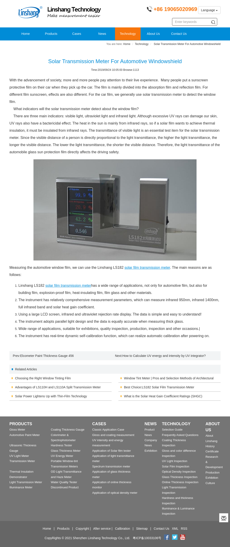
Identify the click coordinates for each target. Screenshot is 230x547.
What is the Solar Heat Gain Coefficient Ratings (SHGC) (163, 396)
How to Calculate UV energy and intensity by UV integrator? (164, 356)
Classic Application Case (108, 429)
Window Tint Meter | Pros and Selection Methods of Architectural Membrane (169, 379)
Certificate (212, 451)
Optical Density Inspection (179, 471)
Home (25, 34)
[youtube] (182, 538)
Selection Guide (172, 429)
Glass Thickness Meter (65, 450)
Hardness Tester (61, 445)
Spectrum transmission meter (111, 466)
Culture (210, 483)
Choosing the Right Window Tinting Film (43, 378)
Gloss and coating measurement (113, 435)
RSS (184, 528)
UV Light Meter (19, 456)
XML (175, 528)
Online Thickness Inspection (180, 482)
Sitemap (142, 528)
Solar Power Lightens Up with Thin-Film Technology (51, 396)
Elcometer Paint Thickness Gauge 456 (47, 356)
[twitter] (175, 538)
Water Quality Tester (64, 482)
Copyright (82, 528)
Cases (76, 34)
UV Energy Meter (62, 456)
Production (212, 472)
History (210, 446)
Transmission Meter (22, 461)
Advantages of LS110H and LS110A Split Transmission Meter (58, 387)
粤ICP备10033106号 (147, 538)
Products (51, 34)
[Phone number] (172, 10)
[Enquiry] (223, 517)
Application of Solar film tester (111, 450)
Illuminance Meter (21, 487)
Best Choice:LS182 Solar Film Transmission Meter (159, 387)
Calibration (122, 528)
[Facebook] (166, 538)
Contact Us (179, 34)
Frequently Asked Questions (180, 435)
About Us (153, 34)
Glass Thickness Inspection (179, 477)
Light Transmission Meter (25, 482)
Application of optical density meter (114, 492)
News (102, 34)
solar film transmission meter (147, 267)
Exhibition (150, 450)
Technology (128, 34)
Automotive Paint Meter (24, 435)
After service (102, 528)
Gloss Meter (17, 429)
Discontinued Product (65, 487)
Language (209, 10)
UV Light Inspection (174, 461)
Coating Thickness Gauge (67, 429)
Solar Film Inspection (175, 466)
